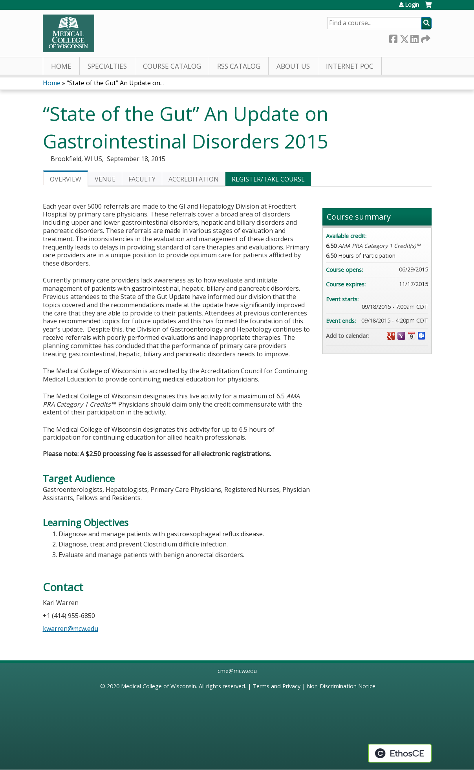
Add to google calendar (391, 336)
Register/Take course (268, 179)
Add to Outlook (422, 336)
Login (412, 4)
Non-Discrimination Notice (341, 686)
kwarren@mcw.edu (70, 628)
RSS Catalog (238, 66)
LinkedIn (414, 37)
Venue (105, 179)
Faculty (142, 179)
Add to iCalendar (411, 335)
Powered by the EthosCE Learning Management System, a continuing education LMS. (400, 753)
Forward (425, 37)
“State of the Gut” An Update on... (115, 83)
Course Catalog (172, 66)
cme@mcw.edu (237, 671)
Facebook (393, 37)
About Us (293, 66)
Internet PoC (349, 66)
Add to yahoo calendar (401, 336)
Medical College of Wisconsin (158, 686)
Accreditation (193, 179)
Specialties (107, 66)
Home (61, 66)
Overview (65, 179)
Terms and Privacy (276, 686)
